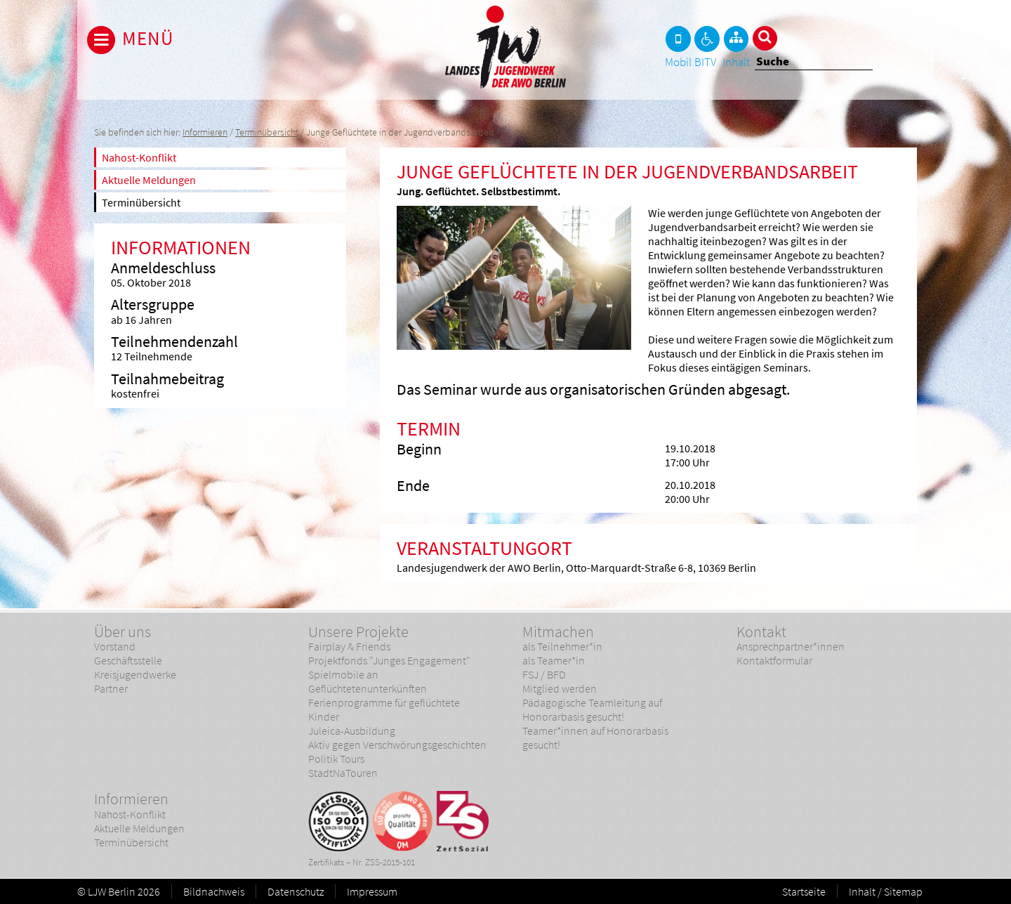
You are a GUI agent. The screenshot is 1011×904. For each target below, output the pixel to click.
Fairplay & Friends (349, 646)
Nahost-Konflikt (139, 157)
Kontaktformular (774, 660)
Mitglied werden (559, 688)
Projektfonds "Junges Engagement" (389, 660)
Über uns (122, 631)
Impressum (372, 891)
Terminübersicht (266, 132)
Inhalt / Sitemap (886, 891)
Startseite (804, 891)
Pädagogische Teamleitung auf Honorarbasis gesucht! (592, 709)
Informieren (205, 132)
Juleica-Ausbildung (351, 730)
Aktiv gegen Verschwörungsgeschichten (397, 745)
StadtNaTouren (343, 773)
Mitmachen (558, 631)
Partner (111, 688)
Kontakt (761, 631)
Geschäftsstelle (128, 660)
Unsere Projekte (358, 631)
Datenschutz (295, 891)
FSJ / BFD (544, 674)
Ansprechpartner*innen (790, 646)
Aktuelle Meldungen (149, 180)
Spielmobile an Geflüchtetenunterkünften (367, 681)
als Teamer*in (553, 660)
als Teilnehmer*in (562, 646)
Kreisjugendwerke (135, 674)
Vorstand (115, 646)
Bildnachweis (213, 891)
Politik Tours (336, 759)
